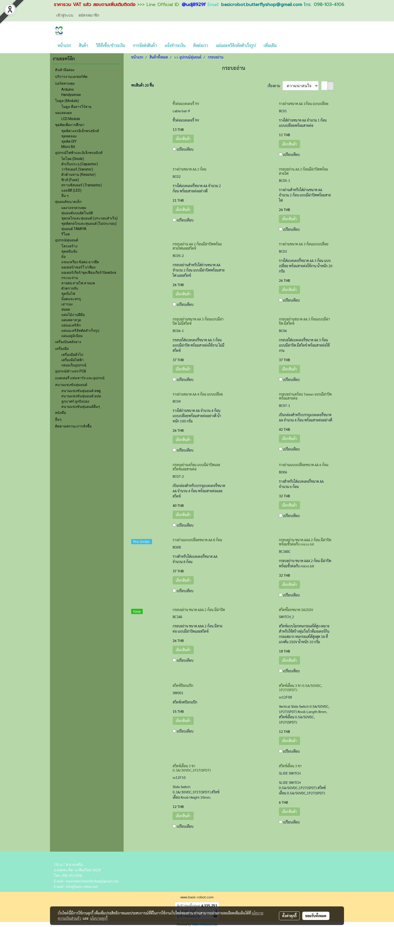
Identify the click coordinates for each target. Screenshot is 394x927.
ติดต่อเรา (200, 45)
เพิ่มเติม (270, 45)
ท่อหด (65, 309)
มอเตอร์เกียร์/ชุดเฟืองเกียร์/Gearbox (88, 272)
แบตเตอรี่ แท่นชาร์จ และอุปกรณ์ (80, 378)
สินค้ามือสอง (64, 70)
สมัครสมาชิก (88, 15)
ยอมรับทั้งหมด (315, 915)
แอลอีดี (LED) (71, 190)
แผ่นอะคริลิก (71, 325)
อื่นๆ (58, 419)
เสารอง (67, 304)
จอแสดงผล (63, 113)
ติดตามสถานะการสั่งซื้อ (73, 426)
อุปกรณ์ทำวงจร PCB (70, 371)
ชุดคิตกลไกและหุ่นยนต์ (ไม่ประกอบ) (89, 224)
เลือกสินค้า (183, 138)
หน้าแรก (64, 45)
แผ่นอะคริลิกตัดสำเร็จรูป (236, 45)
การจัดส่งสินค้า (145, 45)
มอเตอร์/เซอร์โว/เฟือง (78, 267)
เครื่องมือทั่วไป (72, 355)
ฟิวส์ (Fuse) (70, 180)
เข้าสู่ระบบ (64, 15)
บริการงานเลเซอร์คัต (71, 77)
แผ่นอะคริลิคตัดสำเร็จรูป (80, 331)
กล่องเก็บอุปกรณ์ (73, 365)
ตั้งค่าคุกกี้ (289, 915)
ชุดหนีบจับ (69, 251)
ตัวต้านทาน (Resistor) (78, 175)
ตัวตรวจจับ (69, 288)
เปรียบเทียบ (185, 149)
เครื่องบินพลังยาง (68, 342)
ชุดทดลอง (69, 136)
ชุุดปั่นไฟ (68, 294)
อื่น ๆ (65, 196)
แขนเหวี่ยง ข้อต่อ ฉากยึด (80, 262)
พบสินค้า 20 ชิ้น (142, 85)
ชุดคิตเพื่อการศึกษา (69, 125)
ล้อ (63, 257)
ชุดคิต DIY (69, 141)
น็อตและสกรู (71, 299)
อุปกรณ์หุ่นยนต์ (66, 240)
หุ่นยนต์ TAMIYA (73, 229)
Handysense (71, 95)
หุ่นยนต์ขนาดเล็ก (68, 202)
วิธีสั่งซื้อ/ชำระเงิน (110, 45)
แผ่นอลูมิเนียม (72, 336)
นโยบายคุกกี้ (99, 918)
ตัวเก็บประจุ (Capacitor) (79, 164)
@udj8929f (194, 4)
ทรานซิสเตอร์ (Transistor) (81, 185)
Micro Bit (68, 147)
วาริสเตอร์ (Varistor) (77, 169)
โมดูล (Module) (67, 101)
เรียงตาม (275, 85)
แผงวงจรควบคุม (73, 208)
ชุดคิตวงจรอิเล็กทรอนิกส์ (80, 131)
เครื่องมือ (62, 349)
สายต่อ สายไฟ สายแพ (78, 283)
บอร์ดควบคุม (65, 83)
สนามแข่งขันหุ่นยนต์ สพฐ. (81, 391)
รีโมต (65, 234)
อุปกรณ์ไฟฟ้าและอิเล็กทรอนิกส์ (79, 153)
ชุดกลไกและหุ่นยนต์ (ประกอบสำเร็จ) (89, 218)
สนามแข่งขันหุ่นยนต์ (71, 385)
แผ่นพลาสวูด (71, 320)
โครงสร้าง (69, 246)
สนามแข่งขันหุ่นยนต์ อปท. (81, 396)
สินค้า (83, 45)
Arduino (67, 89)
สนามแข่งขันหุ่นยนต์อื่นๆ (80, 407)
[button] (285, 45)
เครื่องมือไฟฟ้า (72, 360)
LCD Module (70, 119)
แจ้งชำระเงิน (175, 45)
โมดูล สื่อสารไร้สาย (76, 107)
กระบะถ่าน (69, 278)
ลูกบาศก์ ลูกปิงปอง (75, 401)
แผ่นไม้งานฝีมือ (73, 315)
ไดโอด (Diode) (72, 159)
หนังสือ (60, 413)
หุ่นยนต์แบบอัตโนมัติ (77, 213)
